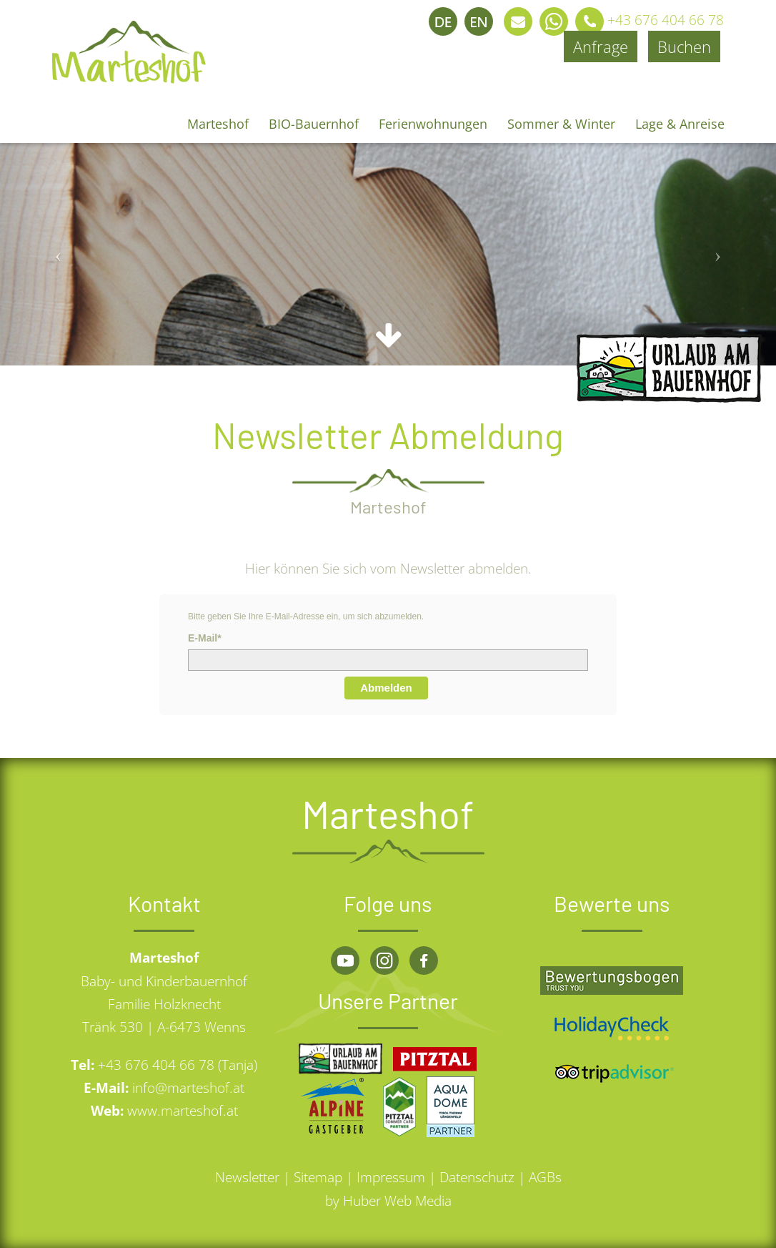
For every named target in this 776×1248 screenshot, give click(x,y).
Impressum (391, 1177)
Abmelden (386, 688)
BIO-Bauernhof (314, 123)
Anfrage (600, 46)
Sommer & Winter (561, 123)
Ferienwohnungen (433, 123)
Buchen (684, 46)
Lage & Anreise (680, 123)
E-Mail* (205, 638)
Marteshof (218, 123)
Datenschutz (476, 1177)
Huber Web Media (397, 1201)
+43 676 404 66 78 (646, 20)
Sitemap (318, 1177)
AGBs (545, 1177)
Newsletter (247, 1177)
